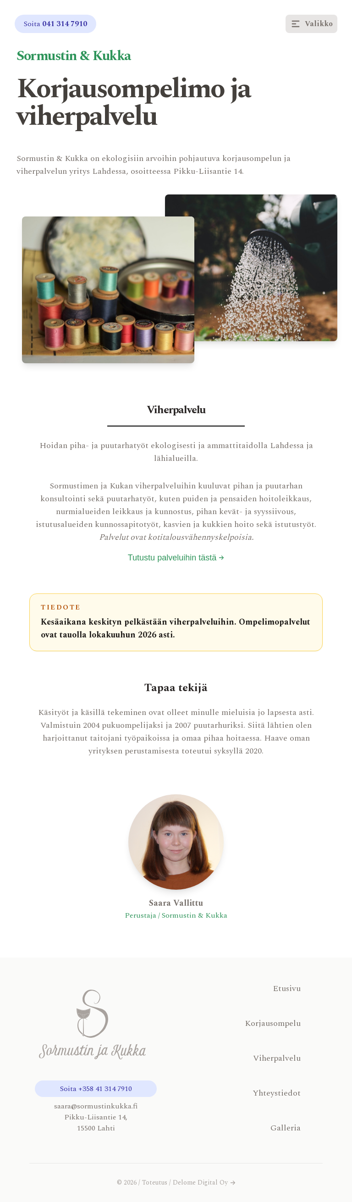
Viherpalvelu (277, 1058)
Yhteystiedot (277, 1093)
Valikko (311, 23)
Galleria (285, 1128)
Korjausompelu (273, 1023)
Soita (55, 23)
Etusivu (287, 988)
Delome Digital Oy (204, 1182)
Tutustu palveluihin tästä (176, 557)
